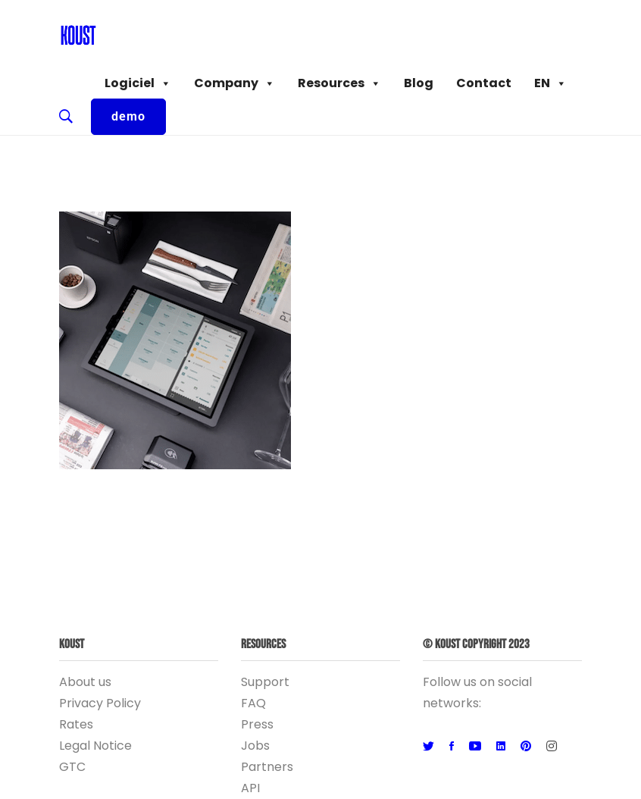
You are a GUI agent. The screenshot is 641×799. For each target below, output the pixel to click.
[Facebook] (451, 746)
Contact (483, 83)
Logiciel (138, 83)
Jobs (255, 745)
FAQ (253, 703)
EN (550, 83)
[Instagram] (551, 746)
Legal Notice (95, 745)
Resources (339, 83)
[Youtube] (475, 746)
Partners (267, 767)
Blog (418, 83)
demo (128, 116)
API (250, 788)
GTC (72, 767)
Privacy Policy (100, 703)
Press (257, 724)
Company (234, 83)
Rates (76, 724)
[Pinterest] (525, 746)
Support (265, 682)
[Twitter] (428, 746)
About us (85, 682)
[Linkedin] (500, 746)
